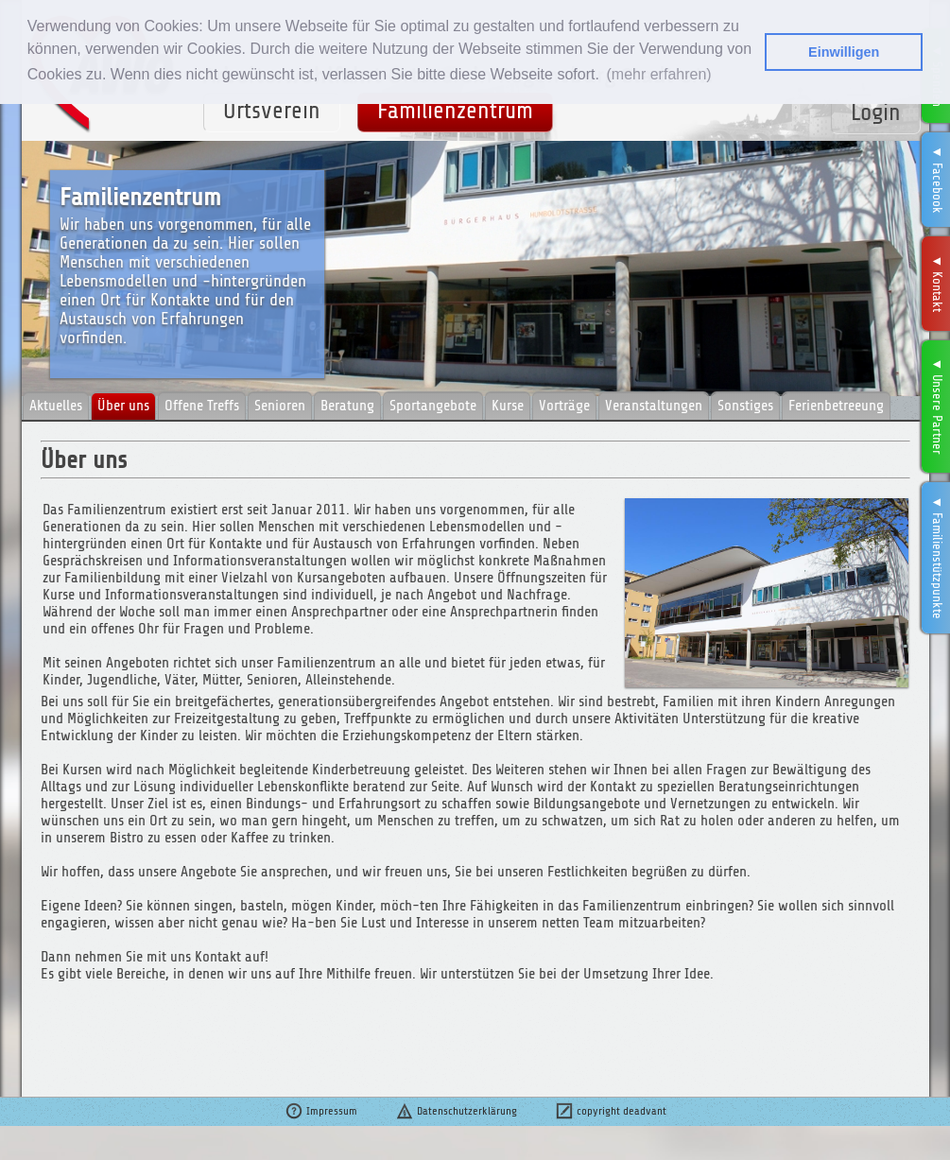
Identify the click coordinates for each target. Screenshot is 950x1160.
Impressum (321, 1110)
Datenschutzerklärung (456, 1110)
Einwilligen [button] (843, 52)
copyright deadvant (610, 1110)
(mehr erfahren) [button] (658, 74)
